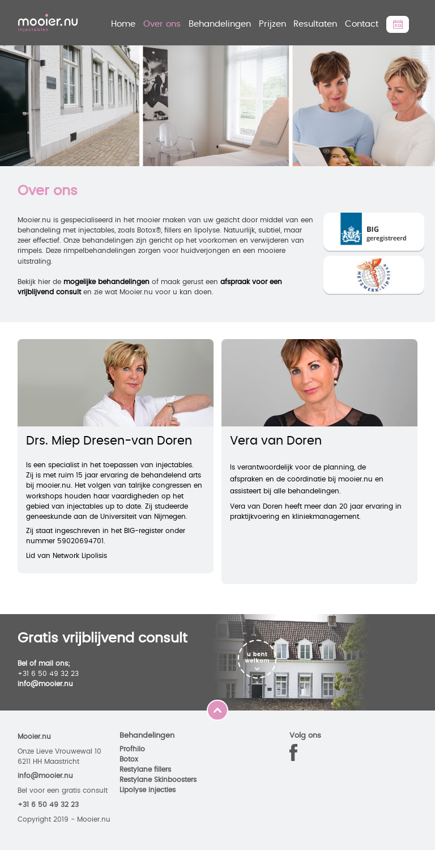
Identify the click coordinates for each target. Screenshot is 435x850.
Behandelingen (220, 24)
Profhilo (132, 749)
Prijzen (272, 24)
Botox (129, 759)
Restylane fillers (145, 769)
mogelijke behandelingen (106, 281)
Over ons (162, 24)
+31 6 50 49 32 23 (48, 804)
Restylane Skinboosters (158, 779)
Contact (361, 24)
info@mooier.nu (45, 683)
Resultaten (315, 24)
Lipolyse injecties (148, 789)
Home (123, 24)
